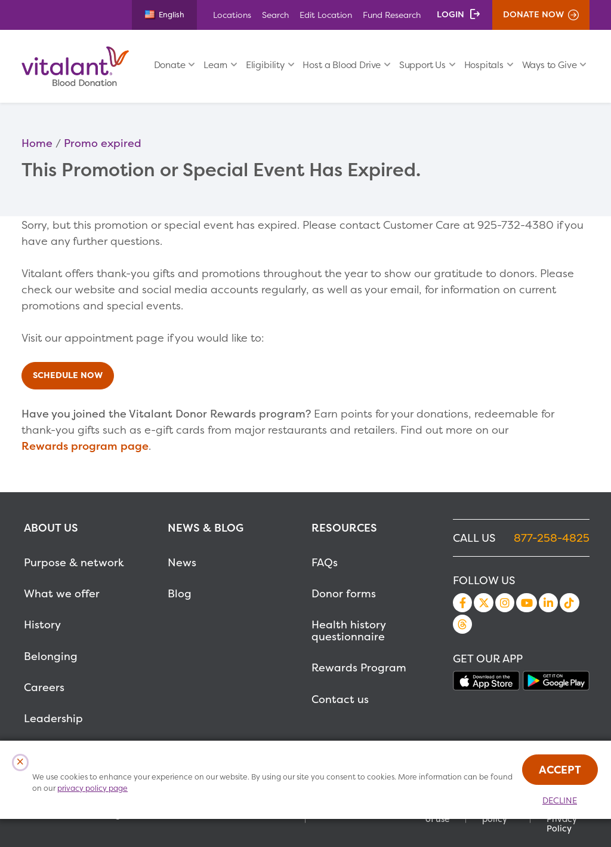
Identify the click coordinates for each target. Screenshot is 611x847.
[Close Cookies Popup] (20, 762)
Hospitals (484, 65)
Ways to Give (549, 65)
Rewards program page (85, 445)
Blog (180, 593)
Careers (44, 687)
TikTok (569, 602)
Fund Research (392, 14)
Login (450, 14)
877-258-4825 (552, 537)
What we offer (62, 593)
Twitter (483, 602)
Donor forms (343, 593)
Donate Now (533, 14)
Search (275, 14)
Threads (462, 624)
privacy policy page (92, 788)
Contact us (340, 699)
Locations (232, 14)
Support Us (422, 65)
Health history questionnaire (348, 630)
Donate (170, 65)
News (182, 562)
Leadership (53, 718)
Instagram (504, 602)
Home (37, 143)
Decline (559, 800)
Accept (560, 769)
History (42, 624)
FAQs (324, 562)
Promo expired (102, 143)
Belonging (51, 656)
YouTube (526, 603)
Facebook (462, 602)
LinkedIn (548, 602)
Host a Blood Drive (342, 65)
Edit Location (326, 14)
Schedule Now (68, 375)
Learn (215, 65)
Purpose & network (74, 562)
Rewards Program (358, 667)
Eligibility (265, 65)
